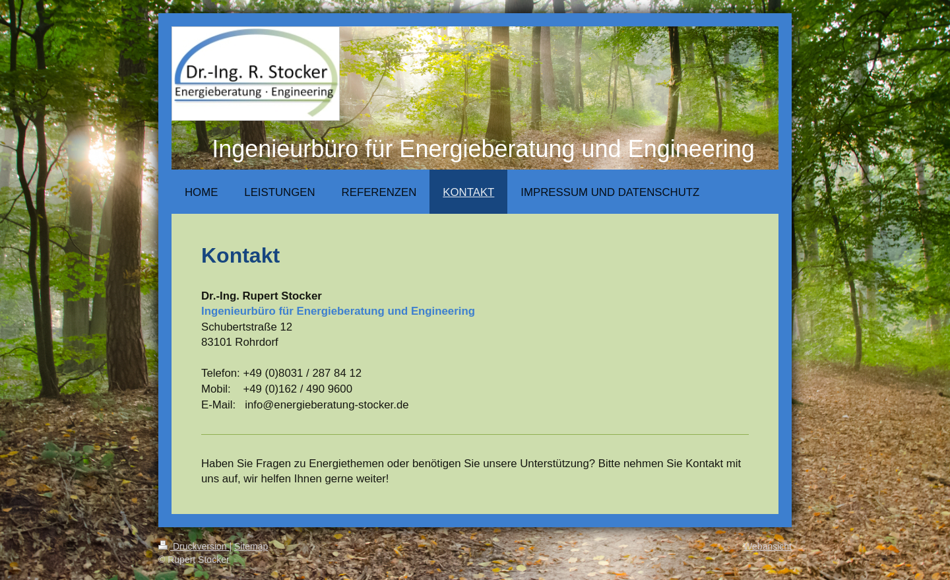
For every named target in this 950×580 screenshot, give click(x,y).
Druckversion (193, 546)
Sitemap (251, 546)
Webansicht (768, 546)
